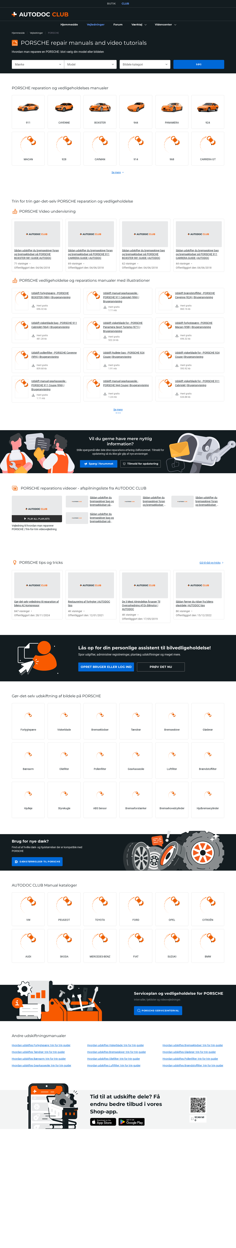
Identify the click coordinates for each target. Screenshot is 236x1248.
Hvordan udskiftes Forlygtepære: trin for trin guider (41, 1045)
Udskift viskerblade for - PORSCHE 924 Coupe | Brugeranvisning (197, 354)
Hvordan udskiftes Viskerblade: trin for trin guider (115, 1045)
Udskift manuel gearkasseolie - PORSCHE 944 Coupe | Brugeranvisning (126, 383)
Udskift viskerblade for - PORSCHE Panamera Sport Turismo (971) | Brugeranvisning (123, 327)
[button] (139, 24)
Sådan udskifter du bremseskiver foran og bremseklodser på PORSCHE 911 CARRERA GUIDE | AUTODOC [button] (207, 501)
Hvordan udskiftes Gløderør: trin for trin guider (189, 1052)
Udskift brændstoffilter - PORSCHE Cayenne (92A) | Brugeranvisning (195, 295)
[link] (69, 24)
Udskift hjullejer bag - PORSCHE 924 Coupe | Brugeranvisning (123, 354)
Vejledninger (36, 32)
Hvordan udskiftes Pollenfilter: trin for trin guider (190, 1058)
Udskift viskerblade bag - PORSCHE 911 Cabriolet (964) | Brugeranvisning (54, 325)
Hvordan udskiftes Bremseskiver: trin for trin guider (116, 1052)
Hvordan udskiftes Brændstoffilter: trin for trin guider (193, 1065)
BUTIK (111, 3)
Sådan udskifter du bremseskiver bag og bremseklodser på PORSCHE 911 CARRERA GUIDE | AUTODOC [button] (102, 517)
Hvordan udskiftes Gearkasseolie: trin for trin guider (41, 1065)
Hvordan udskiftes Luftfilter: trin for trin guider (114, 1065)
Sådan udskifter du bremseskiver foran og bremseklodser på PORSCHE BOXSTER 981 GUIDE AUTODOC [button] (155, 501)
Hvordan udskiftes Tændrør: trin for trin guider (38, 1052)
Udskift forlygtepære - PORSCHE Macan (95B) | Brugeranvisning (193, 325)
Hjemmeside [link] (18, 32)
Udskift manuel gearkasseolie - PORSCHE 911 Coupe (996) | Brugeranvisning (49, 385)
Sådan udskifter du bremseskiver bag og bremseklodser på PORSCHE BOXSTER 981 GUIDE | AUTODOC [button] (102, 501)
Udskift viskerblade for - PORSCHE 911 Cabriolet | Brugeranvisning (197, 383)
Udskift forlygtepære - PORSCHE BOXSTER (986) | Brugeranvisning (50, 295)
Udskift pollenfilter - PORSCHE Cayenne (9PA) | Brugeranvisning (54, 354)
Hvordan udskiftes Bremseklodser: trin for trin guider (193, 1045)
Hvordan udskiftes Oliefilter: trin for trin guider (113, 1058)
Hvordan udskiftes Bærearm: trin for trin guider (39, 1058)
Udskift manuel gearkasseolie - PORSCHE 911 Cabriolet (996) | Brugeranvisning (121, 297)
